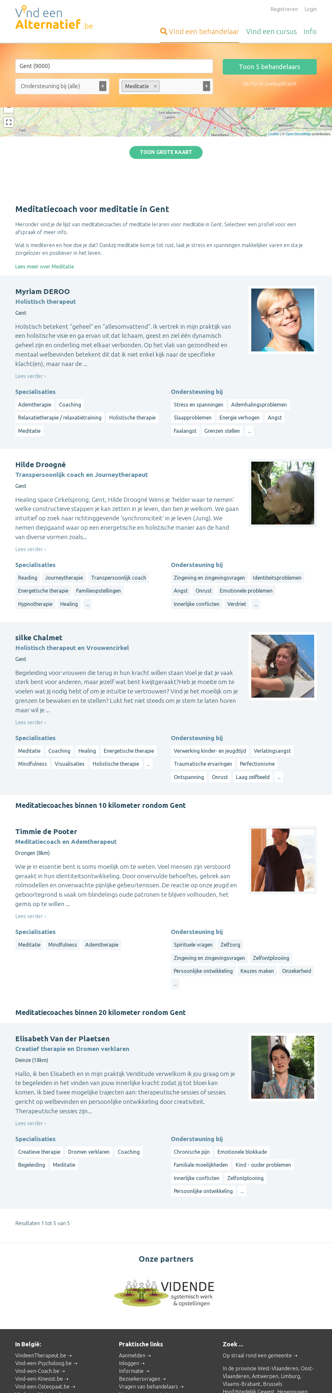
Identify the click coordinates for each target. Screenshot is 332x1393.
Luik (264, 1342)
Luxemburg (236, 1350)
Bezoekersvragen (139, 1321)
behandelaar (199, 31)
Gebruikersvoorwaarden (240, 1379)
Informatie (131, 1313)
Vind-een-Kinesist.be (39, 1321)
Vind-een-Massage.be (40, 1337)
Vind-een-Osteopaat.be (42, 1329)
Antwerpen (265, 1319)
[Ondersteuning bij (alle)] (58, 86)
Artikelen (129, 1345)
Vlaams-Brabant (241, 1326)
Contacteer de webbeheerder (154, 1360)
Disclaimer (201, 1379)
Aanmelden (132, 1298)
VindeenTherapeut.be (40, 1298)
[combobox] (62, 87)
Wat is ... (128, 1352)
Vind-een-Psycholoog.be (43, 1306)
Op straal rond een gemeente (257, 1298)
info (310, 31)
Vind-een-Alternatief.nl (41, 1361)
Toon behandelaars (269, 66)
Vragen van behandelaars (148, 1329)
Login (310, 9)
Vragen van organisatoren (149, 1337)
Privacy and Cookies (166, 1379)
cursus (271, 31)
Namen (279, 1342)
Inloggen (129, 1306)
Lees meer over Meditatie (44, 209)
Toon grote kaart (166, 123)
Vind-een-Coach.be (37, 1313)
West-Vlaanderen (278, 1311)
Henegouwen (292, 1334)
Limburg (290, 1319)
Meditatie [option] (140, 86)
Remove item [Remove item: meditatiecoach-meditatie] (155, 86)
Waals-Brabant (240, 1342)
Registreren (284, 9)
